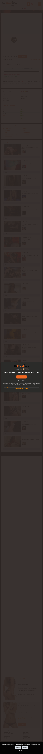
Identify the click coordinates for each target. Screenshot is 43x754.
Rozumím (25, 747)
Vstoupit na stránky (21, 377)
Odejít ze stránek (21, 380)
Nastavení (18, 747)
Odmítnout (21, 750)
